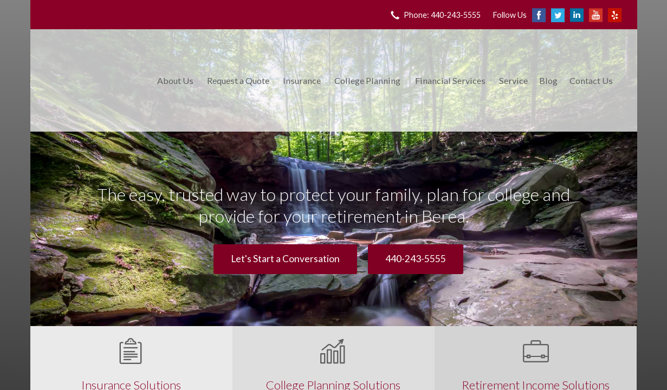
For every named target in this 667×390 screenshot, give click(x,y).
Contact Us (591, 80)
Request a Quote (238, 80)
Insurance (302, 80)
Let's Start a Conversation (285, 258)
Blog (548, 80)
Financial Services (450, 80)
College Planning (367, 80)
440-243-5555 (415, 258)
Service (513, 80)
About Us (175, 80)
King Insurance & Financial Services (91, 80)
